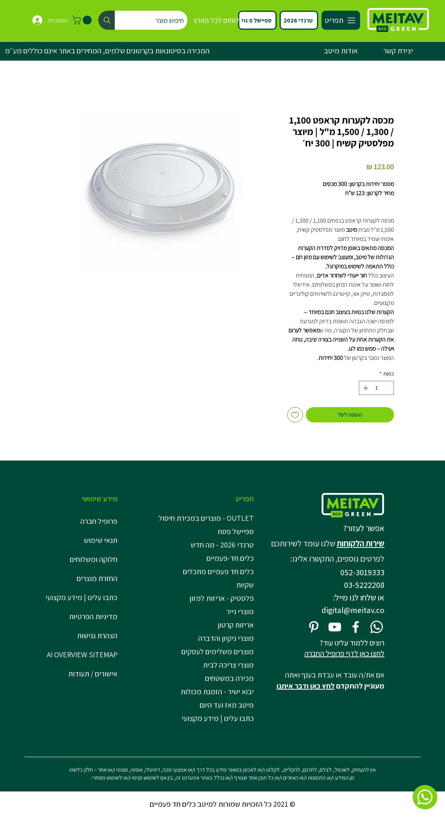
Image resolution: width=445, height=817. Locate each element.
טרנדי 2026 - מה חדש (222, 545)
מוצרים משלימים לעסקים (217, 651)
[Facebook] (355, 627)
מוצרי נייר (240, 611)
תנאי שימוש (100, 540)
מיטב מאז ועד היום (227, 705)
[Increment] (365, 388)
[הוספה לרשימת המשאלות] (295, 415)
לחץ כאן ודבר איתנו (306, 686)
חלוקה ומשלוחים (93, 559)
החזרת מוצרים (97, 578)
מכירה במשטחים (229, 678)
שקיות (245, 585)
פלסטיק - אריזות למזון (221, 598)
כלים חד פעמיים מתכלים (218, 571)
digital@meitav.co (353, 610)
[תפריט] (341, 20)
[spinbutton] (376, 388)
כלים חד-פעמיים (230, 558)
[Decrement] (388, 388)
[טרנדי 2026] (299, 20)
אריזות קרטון (236, 625)
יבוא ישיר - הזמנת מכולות (217, 692)
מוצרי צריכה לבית (228, 665)
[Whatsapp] (376, 627)
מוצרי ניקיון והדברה (226, 638)
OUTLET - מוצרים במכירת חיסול (208, 518)
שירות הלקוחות (360, 543)
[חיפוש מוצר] (142, 20)
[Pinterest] (314, 627)
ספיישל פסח (236, 531)
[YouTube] (335, 627)
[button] (83, 20)
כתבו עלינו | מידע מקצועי (81, 597)
